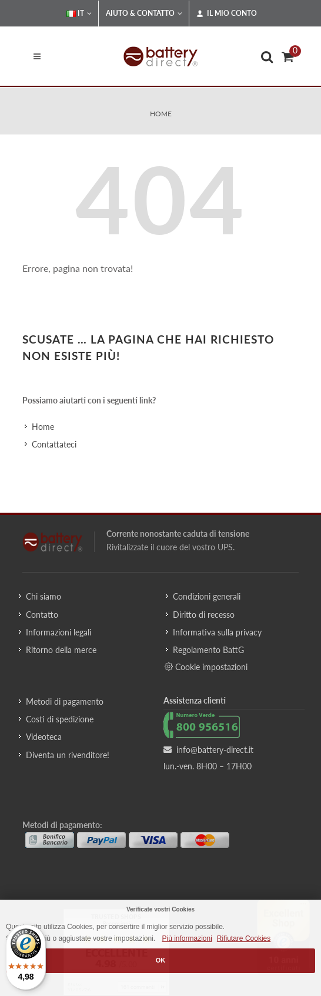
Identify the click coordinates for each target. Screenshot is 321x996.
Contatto (42, 615)
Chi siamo (43, 596)
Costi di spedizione (59, 719)
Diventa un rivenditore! (67, 755)
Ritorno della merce (61, 650)
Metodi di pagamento (64, 701)
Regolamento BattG (208, 650)
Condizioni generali (206, 596)
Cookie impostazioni (206, 666)
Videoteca (44, 737)
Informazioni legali (58, 632)
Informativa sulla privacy (217, 632)
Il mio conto (226, 13)
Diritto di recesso (204, 615)
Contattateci (54, 444)
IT (79, 13)
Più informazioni (187, 938)
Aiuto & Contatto (144, 13)
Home (161, 113)
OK (161, 960)
